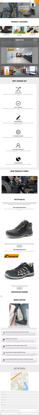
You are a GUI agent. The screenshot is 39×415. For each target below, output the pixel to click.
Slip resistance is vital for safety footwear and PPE (16, 319)
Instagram (17, 393)
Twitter (19, 393)
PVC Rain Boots (15, 405)
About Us (16, 412)
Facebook (22, 393)
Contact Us (21, 412)
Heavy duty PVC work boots (11, 312)
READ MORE (35, 39)
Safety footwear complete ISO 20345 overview (15, 326)
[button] (38, 9)
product (1, 402)
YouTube (20, 393)
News (12, 412)
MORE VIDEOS (33, 139)
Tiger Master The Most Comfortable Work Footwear (19, 300)
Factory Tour (8, 412)
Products (3, 412)
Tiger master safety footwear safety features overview (17, 305)
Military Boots (15, 402)
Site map (35, 412)
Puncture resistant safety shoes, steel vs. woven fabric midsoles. (19, 332)
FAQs (31, 412)
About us (1, 401)
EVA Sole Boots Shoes (16, 401)
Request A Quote (27, 412)
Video (1, 405)
